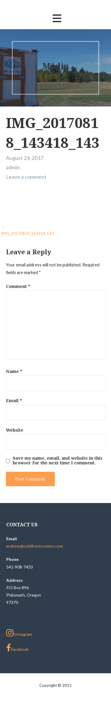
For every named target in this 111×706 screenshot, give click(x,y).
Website (14, 430)
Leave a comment (26, 176)
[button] (57, 18)
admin (13, 167)
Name (14, 371)
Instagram (19, 633)
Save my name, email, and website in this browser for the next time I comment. (57, 460)
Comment (18, 286)
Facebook (17, 648)
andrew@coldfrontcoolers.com (34, 545)
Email (14, 400)
